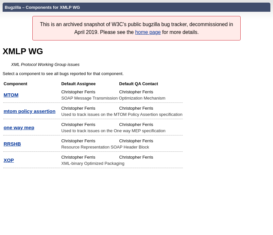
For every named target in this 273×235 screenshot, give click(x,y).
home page (148, 32)
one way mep (19, 127)
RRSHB (12, 144)
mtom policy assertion (30, 111)
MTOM (11, 95)
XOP (9, 160)
